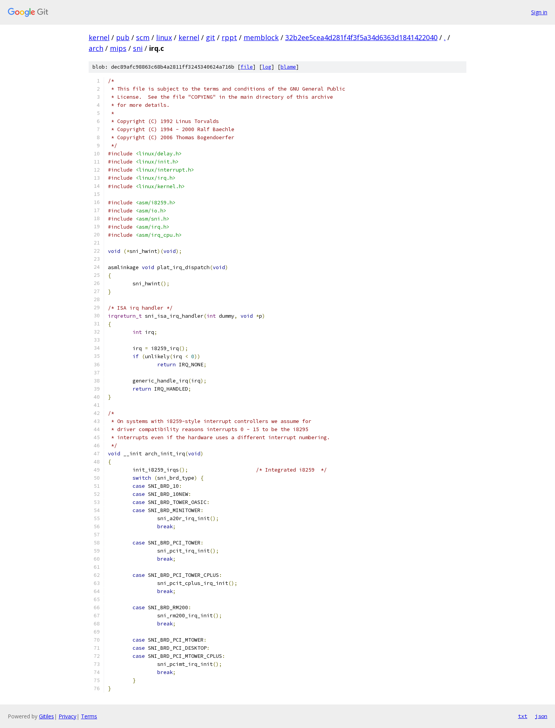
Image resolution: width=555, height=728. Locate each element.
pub (123, 37)
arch (96, 48)
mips (118, 48)
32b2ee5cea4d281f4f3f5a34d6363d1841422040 (361, 37)
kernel (99, 37)
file (246, 67)
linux (164, 37)
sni (138, 48)
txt (522, 716)
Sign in (539, 12)
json (541, 716)
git (210, 37)
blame (288, 67)
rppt (229, 37)
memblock (261, 37)
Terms (89, 716)
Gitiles (46, 716)
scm (143, 37)
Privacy (67, 716)
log (266, 67)
